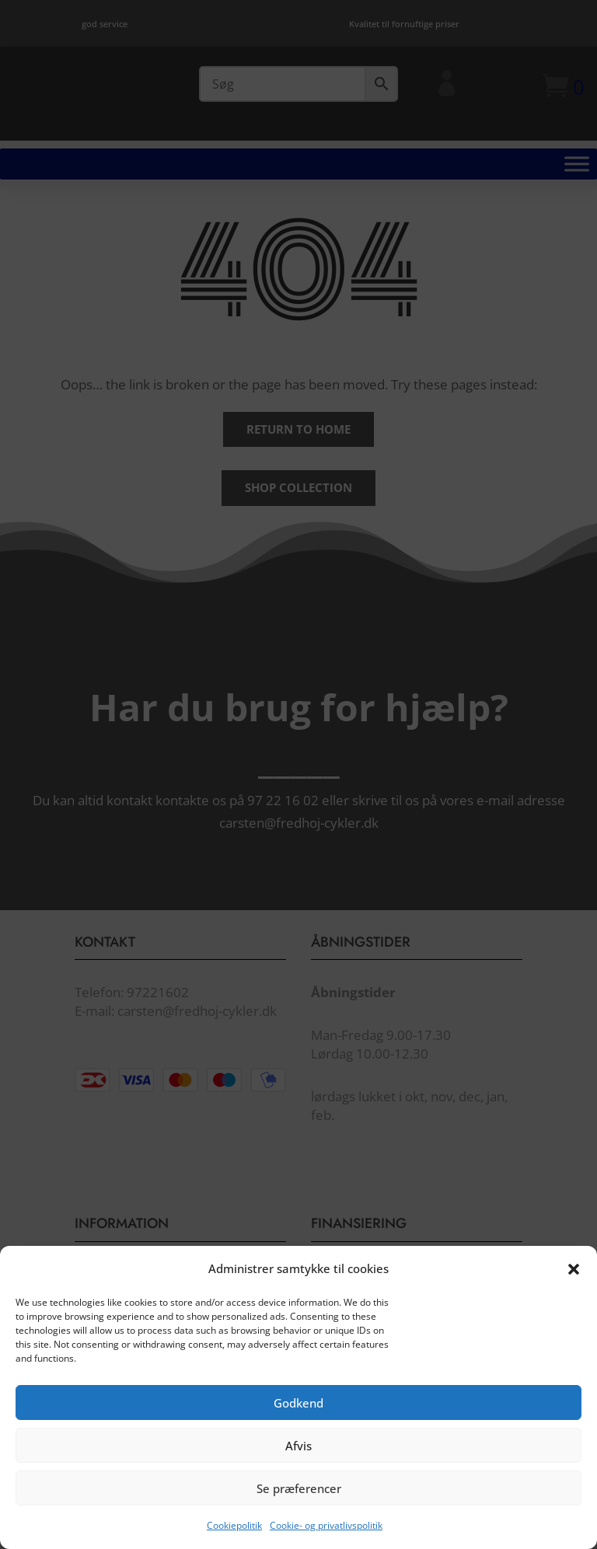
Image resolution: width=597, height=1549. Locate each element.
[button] (573, 1279)
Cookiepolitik (234, 1535)
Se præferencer (299, 1498)
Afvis (298, 1456)
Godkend (298, 1413)
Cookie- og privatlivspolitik (326, 1535)
